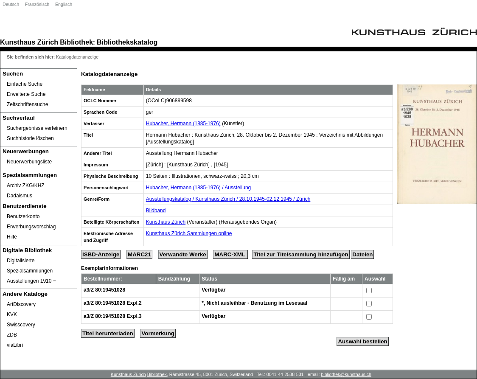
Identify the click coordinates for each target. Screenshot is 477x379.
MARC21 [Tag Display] (139, 254)
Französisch (37, 4)
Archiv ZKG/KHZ (26, 185)
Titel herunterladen (107, 333)
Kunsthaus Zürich (29, 42)
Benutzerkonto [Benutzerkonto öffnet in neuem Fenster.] (23, 216)
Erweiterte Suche (26, 94)
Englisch (63, 4)
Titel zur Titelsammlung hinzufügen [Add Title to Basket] (300, 254)
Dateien (362, 254)
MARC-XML (230, 254)
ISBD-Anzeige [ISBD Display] (100, 254)
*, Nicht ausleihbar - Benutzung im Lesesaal (254, 303)
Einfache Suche (24, 84)
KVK (12, 314)
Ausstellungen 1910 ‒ (31, 281)
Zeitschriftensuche (27, 104)
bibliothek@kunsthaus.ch (346, 374)
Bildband (156, 210)
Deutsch (11, 4)
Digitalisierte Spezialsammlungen (30, 266)
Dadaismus (19, 196)
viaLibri (15, 345)
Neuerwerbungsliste (29, 162)
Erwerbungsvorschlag (31, 227)
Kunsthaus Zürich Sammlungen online (189, 233)
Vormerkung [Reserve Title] (157, 333)
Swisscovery (21, 325)
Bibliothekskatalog (127, 42)
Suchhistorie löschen (30, 138)
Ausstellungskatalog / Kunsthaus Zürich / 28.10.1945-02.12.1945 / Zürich (228, 199)
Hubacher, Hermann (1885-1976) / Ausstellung (198, 188)
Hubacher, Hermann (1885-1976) (183, 123)
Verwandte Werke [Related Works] (183, 254)
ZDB (12, 335)
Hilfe (12, 237)
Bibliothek (76, 42)
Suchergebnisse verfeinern (37, 128)
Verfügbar (213, 290)
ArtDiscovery (21, 304)
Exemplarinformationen (109, 268)
